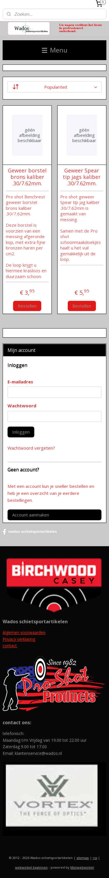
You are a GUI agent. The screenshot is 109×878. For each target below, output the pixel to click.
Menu (54, 50)
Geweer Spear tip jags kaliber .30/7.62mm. (82, 176)
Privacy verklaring (19, 639)
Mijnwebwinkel (82, 867)
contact (10, 645)
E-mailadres (20, 382)
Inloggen (21, 432)
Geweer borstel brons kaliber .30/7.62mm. (27, 176)
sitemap (82, 858)
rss (95, 858)
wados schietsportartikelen (30, 532)
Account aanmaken (30, 515)
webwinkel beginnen (31, 867)
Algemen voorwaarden (24, 632)
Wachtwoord (22, 406)
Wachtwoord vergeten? (31, 448)
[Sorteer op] (54, 87)
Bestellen (27, 306)
